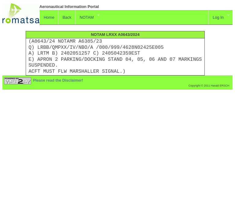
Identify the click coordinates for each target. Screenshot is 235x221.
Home (49, 17)
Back (66, 17)
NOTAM (87, 17)
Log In (219, 17)
